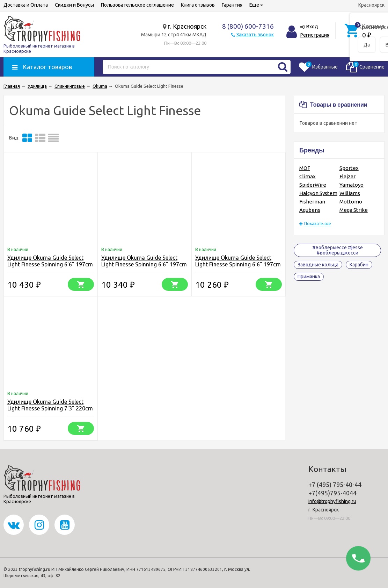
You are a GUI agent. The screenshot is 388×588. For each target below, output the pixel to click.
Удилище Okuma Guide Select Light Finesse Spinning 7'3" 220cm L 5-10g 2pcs (50, 408)
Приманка (309, 276)
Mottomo (350, 202)
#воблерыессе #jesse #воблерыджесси (337, 250)
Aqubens (309, 210)
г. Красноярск (187, 26)
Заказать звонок (255, 34)
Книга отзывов (198, 5)
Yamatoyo (351, 185)
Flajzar (347, 176)
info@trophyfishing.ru (332, 501)
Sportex (349, 168)
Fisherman (312, 202)
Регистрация (314, 35)
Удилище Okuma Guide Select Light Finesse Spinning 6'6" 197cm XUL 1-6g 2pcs (238, 264)
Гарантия (232, 5)
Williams (349, 193)
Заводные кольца (318, 264)
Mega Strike (353, 210)
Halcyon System (318, 193)
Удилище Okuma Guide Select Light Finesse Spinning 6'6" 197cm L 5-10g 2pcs (50, 264)
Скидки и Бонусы (74, 5)
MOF (304, 168)
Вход (312, 26)
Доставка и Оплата (25, 5)
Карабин (359, 264)
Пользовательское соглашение (137, 5)
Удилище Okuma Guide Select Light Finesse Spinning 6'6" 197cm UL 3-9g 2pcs (144, 264)
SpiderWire (312, 185)
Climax (307, 176)
